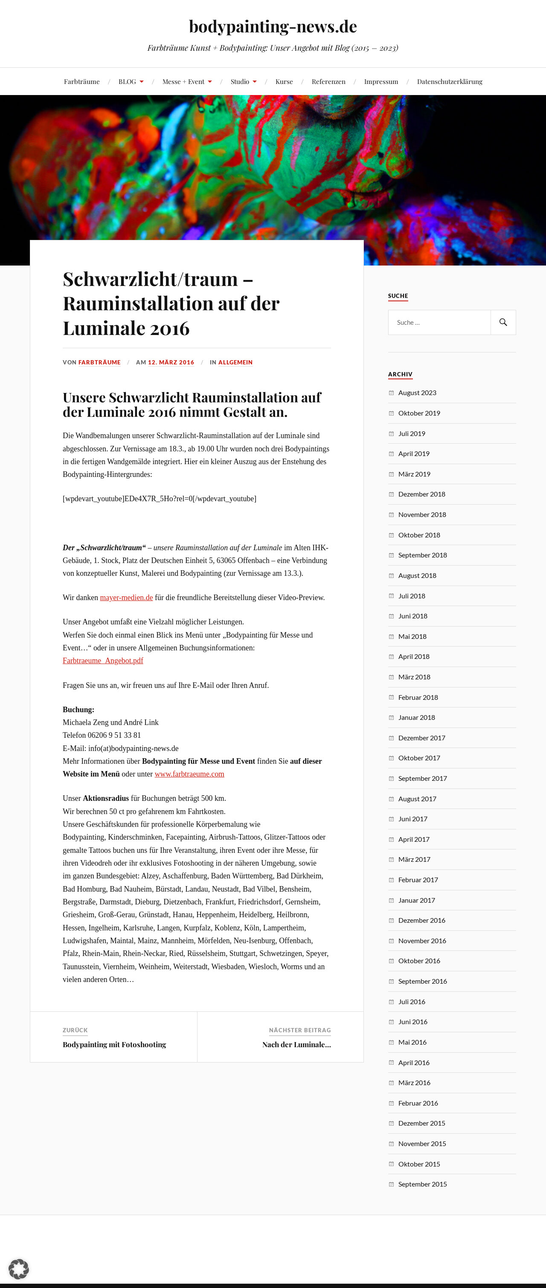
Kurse (284, 81)
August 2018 (417, 575)
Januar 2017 (416, 900)
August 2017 (417, 798)
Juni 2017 (412, 818)
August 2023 (417, 392)
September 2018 (422, 555)
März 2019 (414, 474)
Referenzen (329, 81)
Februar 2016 (418, 1103)
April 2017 (414, 839)
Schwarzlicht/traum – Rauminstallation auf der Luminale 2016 (171, 303)
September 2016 (422, 981)
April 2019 (414, 453)
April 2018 (414, 656)
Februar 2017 (418, 879)
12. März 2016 (171, 362)
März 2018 (414, 677)
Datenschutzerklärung (449, 81)
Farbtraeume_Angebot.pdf (103, 660)
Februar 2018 (418, 697)
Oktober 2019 (419, 413)
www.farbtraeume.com (189, 774)
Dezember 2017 (421, 738)
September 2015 (422, 1184)
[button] (19, 1269)
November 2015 (422, 1143)
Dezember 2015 (421, 1123)
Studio (240, 81)
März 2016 (414, 1082)
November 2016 (422, 940)
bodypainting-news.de (273, 26)
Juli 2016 (411, 1001)
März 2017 (414, 859)
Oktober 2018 (419, 535)
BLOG (127, 81)
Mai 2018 (412, 636)
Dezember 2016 (421, 920)
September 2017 (422, 778)
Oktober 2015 (419, 1164)
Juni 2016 (412, 1021)
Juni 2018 (412, 616)
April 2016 (414, 1062)
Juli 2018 (411, 596)
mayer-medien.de (126, 597)
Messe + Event (183, 81)
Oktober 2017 (419, 758)
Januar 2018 (416, 717)
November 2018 (422, 514)
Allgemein (235, 362)
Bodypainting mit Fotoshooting (114, 1044)
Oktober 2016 (419, 960)
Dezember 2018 (421, 494)
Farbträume (82, 81)
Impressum (381, 81)
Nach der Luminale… (296, 1044)
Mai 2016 (412, 1042)
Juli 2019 (411, 433)
